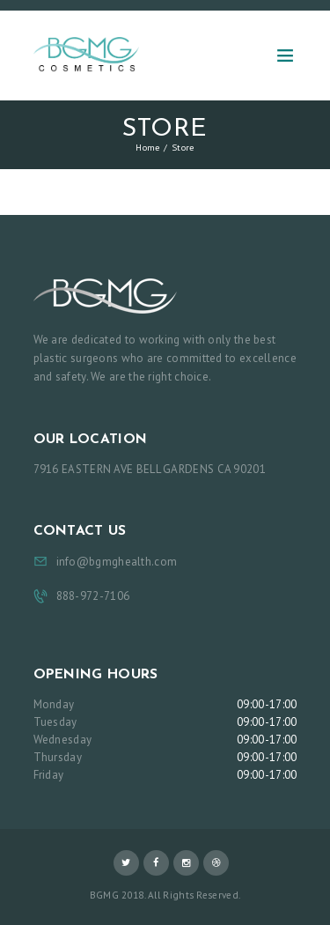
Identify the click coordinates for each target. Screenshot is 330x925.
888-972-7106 (93, 595)
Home (147, 147)
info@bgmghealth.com (117, 561)
